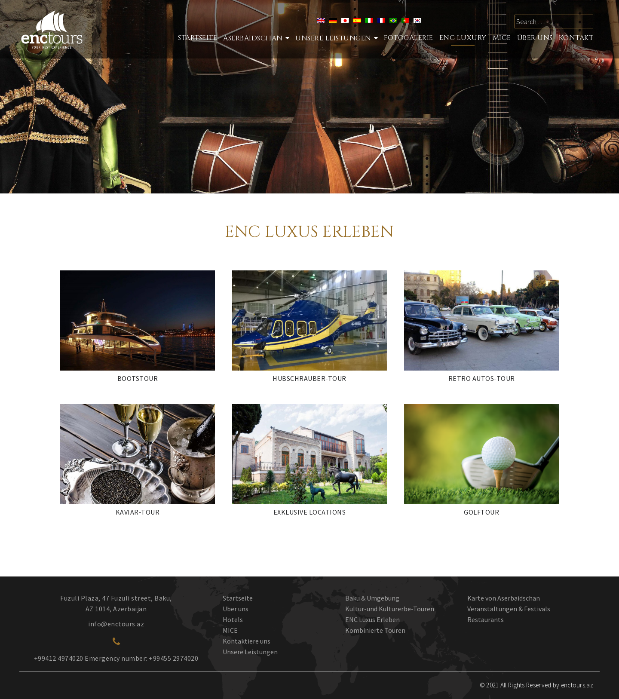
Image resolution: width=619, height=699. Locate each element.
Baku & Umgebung (372, 598)
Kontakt (576, 38)
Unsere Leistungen (333, 38)
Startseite (238, 598)
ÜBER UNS (535, 38)
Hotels (233, 619)
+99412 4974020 (58, 658)
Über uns (235, 608)
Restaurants (485, 619)
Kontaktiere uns (246, 641)
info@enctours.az (116, 623)
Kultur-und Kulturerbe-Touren (389, 608)
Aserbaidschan (253, 38)
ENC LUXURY (463, 38)
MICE (502, 38)
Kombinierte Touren (375, 630)
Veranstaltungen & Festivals (508, 608)
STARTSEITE (197, 38)
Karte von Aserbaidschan (503, 598)
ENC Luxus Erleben (372, 619)
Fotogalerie (408, 38)
